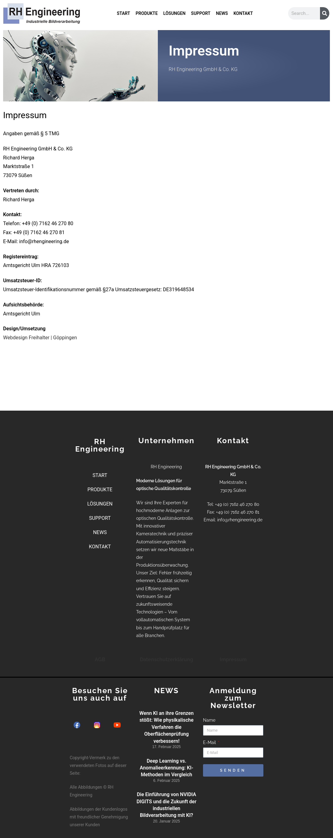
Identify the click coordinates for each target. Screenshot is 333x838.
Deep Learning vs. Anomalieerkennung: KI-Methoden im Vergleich (166, 768)
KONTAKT (243, 13)
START (123, 13)
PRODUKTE (147, 13)
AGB (100, 659)
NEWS (222, 13)
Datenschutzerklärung (166, 659)
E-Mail (210, 742)
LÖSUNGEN (174, 13)
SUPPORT (200, 13)
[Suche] (324, 13)
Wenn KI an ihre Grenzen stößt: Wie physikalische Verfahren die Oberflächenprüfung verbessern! (166, 727)
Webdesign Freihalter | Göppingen (40, 338)
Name (209, 720)
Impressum (233, 659)
